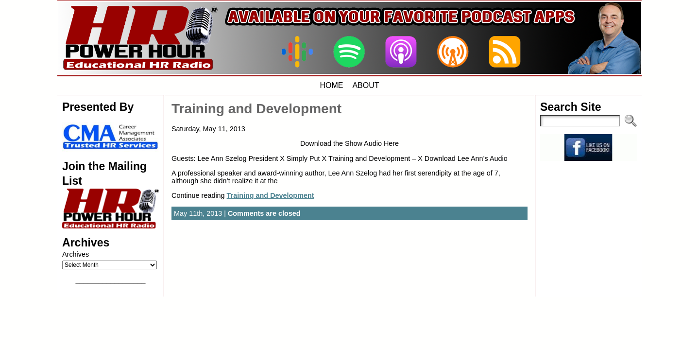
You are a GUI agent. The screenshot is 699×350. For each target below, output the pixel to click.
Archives (75, 254)
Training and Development (256, 108)
